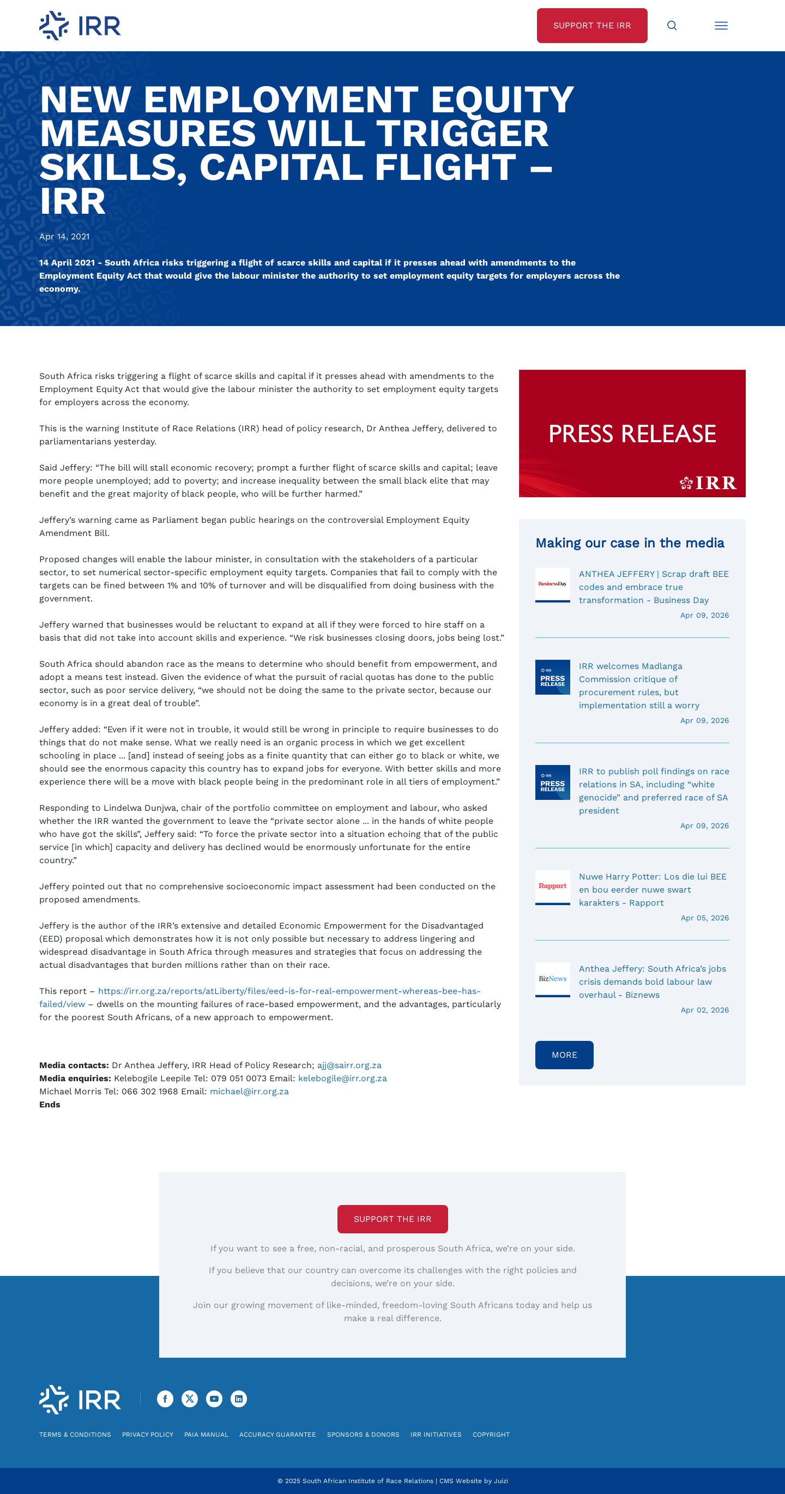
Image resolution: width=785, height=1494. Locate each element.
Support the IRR (393, 1219)
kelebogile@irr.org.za (342, 1078)
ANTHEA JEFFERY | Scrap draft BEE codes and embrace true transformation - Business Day (632, 594)
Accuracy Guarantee (277, 1434)
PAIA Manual (206, 1434)
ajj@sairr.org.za (349, 1065)
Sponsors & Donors (363, 1434)
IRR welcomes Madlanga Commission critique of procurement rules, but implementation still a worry (632, 693)
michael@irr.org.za (249, 1091)
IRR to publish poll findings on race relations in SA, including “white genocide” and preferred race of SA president (632, 798)
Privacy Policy (147, 1434)
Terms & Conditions (75, 1434)
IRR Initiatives (436, 1434)
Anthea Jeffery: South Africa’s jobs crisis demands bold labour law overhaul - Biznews (632, 989)
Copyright (491, 1434)
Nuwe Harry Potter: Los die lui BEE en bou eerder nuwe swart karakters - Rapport (632, 897)
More (564, 1055)
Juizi (501, 1481)
